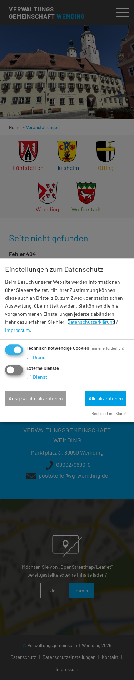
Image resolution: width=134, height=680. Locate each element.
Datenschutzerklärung (91, 322)
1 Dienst (36, 357)
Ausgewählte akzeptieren (36, 398)
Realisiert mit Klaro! (108, 413)
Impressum (17, 330)
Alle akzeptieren (106, 398)
